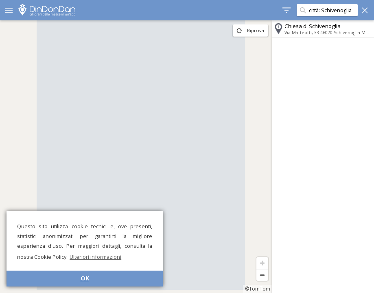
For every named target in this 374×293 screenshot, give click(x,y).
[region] (136, 156)
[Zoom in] (262, 263)
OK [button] (85, 278)
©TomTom (257, 288)
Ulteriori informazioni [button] (95, 256)
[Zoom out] (262, 275)
